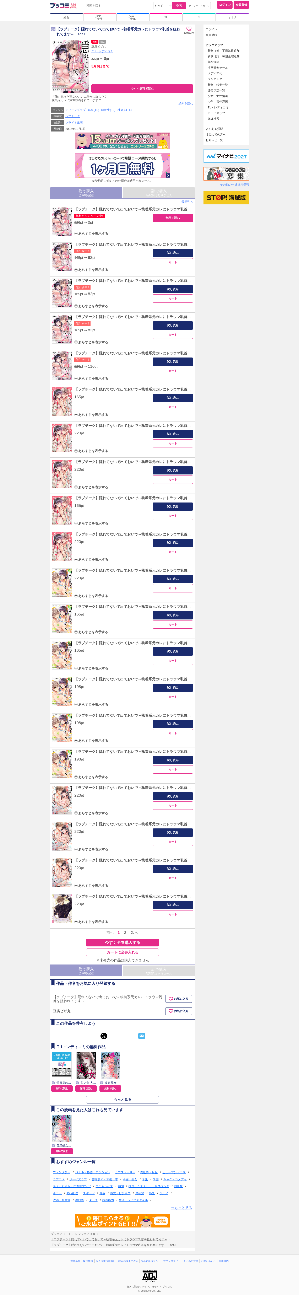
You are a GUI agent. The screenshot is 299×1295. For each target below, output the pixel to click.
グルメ (163, 1193)
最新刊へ (187, 201)
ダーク (93, 1200)
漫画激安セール (218, 67)
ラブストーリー (125, 1172)
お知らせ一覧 (214, 140)
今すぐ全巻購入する (122, 942)
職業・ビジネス (120, 1193)
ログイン (225, 4)
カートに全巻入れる (122, 952)
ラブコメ (59, 1179)
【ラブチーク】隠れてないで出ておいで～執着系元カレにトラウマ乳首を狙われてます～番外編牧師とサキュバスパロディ (171, 896)
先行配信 (72, 1193)
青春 (102, 1193)
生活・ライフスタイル (133, 1200)
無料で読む (172, 217)
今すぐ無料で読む (142, 88)
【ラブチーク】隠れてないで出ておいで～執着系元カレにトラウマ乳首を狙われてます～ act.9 (150, 498)
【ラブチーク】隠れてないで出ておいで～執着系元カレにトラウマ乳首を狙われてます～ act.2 (150, 245)
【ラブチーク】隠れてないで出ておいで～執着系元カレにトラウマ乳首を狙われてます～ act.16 (151, 752)
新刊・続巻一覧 (218, 84)
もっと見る (122, 1100)
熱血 (152, 1193)
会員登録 (241, 4)
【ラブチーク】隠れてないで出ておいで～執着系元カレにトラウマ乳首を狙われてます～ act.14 (151, 679)
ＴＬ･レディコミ (102, 51)
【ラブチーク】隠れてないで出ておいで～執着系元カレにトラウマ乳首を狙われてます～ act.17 (151, 788)
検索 (179, 5)
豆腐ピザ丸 (98, 46)
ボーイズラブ (78, 1179)
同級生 (178, 1186)
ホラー (57, 1193)
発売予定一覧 (216, 90)
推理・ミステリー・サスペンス (149, 1186)
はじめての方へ (216, 134)
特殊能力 (108, 1200)
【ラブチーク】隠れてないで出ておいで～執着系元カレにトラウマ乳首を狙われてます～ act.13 (151, 643)
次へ (134, 933)
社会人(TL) (125, 110)
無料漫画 (213, 62)
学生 (145, 1179)
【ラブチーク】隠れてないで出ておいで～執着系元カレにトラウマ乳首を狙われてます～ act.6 (150, 389)
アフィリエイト (172, 1261)
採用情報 (88, 1261)
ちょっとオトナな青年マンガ (72, 1186)
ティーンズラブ (75, 110)
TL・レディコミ (218, 107)
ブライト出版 (74, 122)
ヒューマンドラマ (174, 1172)
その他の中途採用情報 (234, 184)
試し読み (173, 252)
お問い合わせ (208, 1261)
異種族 (139, 1193)
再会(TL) (93, 110)
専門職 (79, 1200)
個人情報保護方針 (106, 1261)
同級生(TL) (108, 110)
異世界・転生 (149, 1172)
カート (172, 262)
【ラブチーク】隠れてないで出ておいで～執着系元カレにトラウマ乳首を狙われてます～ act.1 (150, 209)
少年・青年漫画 (218, 101)
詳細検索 (213, 118)
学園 (156, 1179)
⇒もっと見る (181, 1208)
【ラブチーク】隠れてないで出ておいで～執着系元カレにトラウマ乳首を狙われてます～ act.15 (151, 716)
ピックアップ (214, 45)
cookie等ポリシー (151, 1261)
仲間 (121, 1186)
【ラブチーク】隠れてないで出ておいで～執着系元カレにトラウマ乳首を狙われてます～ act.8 (150, 462)
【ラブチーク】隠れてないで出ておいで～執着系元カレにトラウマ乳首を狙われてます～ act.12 (151, 607)
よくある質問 (214, 128)
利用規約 (224, 1261)
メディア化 (215, 73)
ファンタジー (61, 1172)
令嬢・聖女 (130, 1179)
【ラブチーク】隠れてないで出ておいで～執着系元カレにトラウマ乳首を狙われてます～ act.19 (151, 860)
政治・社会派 (61, 1200)
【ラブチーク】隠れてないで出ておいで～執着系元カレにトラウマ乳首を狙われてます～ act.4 (150, 317)
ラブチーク (72, 116)
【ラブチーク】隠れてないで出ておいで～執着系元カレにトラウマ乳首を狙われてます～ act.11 (151, 571)
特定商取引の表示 (128, 1261)
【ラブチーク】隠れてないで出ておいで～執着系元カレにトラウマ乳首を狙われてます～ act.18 (151, 824)
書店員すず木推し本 (105, 1179)
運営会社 (75, 1261)
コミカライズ (104, 1186)
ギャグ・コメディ (175, 1179)
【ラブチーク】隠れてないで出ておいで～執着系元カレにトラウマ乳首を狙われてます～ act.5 (150, 353)
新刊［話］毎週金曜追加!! (224, 56)
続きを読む (186, 103)
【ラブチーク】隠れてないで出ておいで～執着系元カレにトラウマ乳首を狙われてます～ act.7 (150, 426)
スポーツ (89, 1193)
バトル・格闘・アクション (92, 1172)
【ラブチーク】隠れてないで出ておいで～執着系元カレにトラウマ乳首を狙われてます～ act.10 (151, 534)
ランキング (215, 79)
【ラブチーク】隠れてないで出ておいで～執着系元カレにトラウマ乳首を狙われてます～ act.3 (150, 281)
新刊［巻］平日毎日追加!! (224, 50)
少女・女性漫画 (218, 96)
